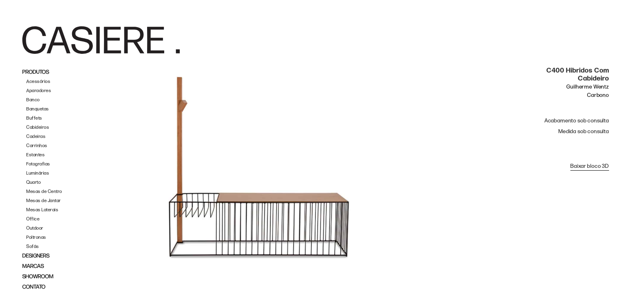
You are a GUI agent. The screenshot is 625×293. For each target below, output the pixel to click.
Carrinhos (36, 146)
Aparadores (38, 91)
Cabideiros (37, 127)
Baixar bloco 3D (589, 166)
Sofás (32, 247)
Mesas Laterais (42, 210)
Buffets (34, 118)
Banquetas (37, 109)
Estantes (35, 155)
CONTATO (33, 286)
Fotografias (38, 164)
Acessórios (38, 82)
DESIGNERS (35, 255)
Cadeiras (35, 137)
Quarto (33, 182)
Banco (33, 100)
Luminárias (37, 173)
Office (32, 219)
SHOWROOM (37, 276)
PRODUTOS (35, 72)
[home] (101, 40)
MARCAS (33, 266)
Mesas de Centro (44, 192)
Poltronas (36, 237)
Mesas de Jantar (43, 201)
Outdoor (34, 228)
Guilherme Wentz (587, 86)
